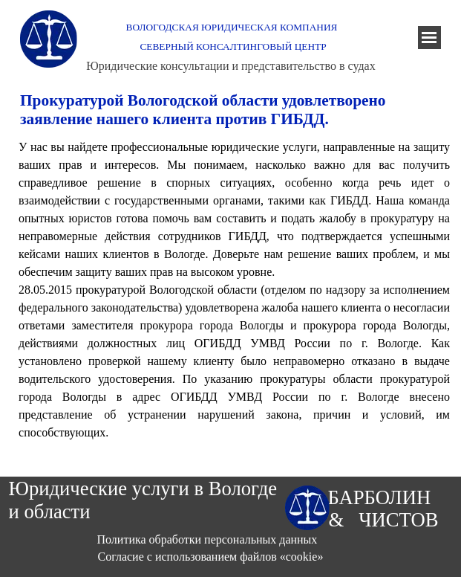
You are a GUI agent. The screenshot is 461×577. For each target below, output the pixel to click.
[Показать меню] (429, 37)
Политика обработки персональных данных (207, 539)
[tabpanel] (234, 290)
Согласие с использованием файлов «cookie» (211, 556)
